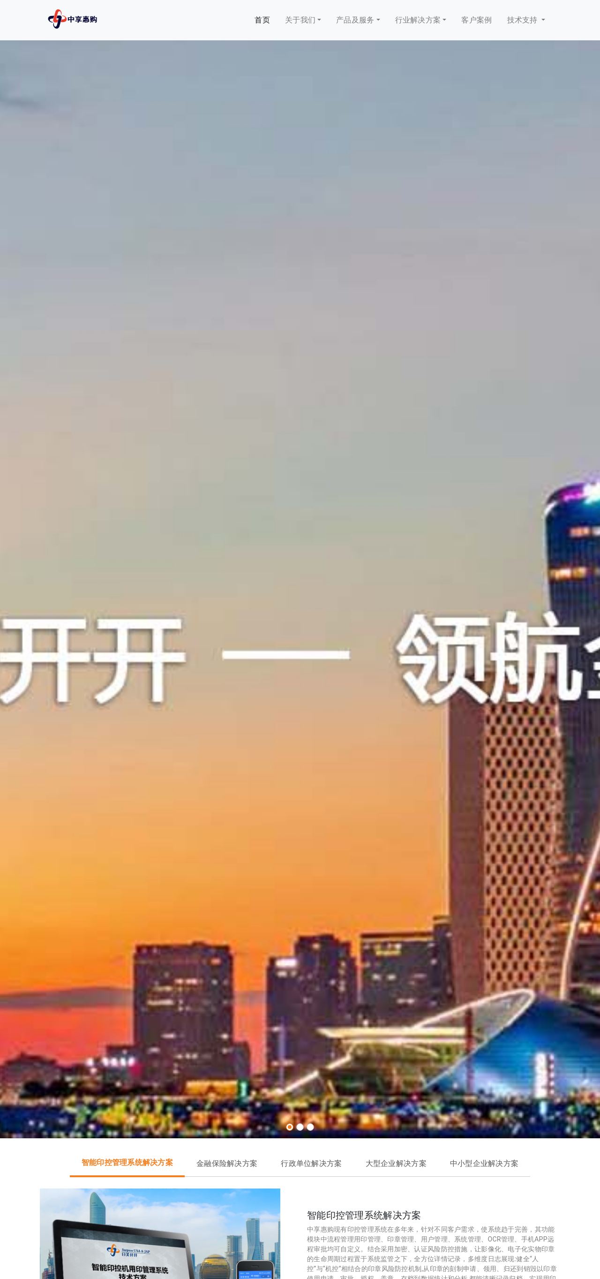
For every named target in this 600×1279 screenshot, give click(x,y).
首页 (262, 19)
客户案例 (476, 19)
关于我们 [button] (300, 19)
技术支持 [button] (523, 19)
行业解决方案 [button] (418, 19)
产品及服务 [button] (355, 19)
